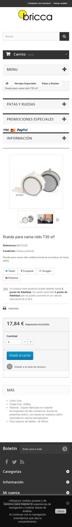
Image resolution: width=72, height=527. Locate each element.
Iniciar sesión (60, 3)
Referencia (9, 245)
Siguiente (57, 220)
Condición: (9, 251)
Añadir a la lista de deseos (30, 366)
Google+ (45, 271)
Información (19, 138)
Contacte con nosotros (39, 3)
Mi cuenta (11, 492)
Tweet (10, 271)
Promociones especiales (30, 119)
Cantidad (12, 336)
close (60, 511)
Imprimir (14, 308)
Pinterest (11, 277)
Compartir (27, 271)
